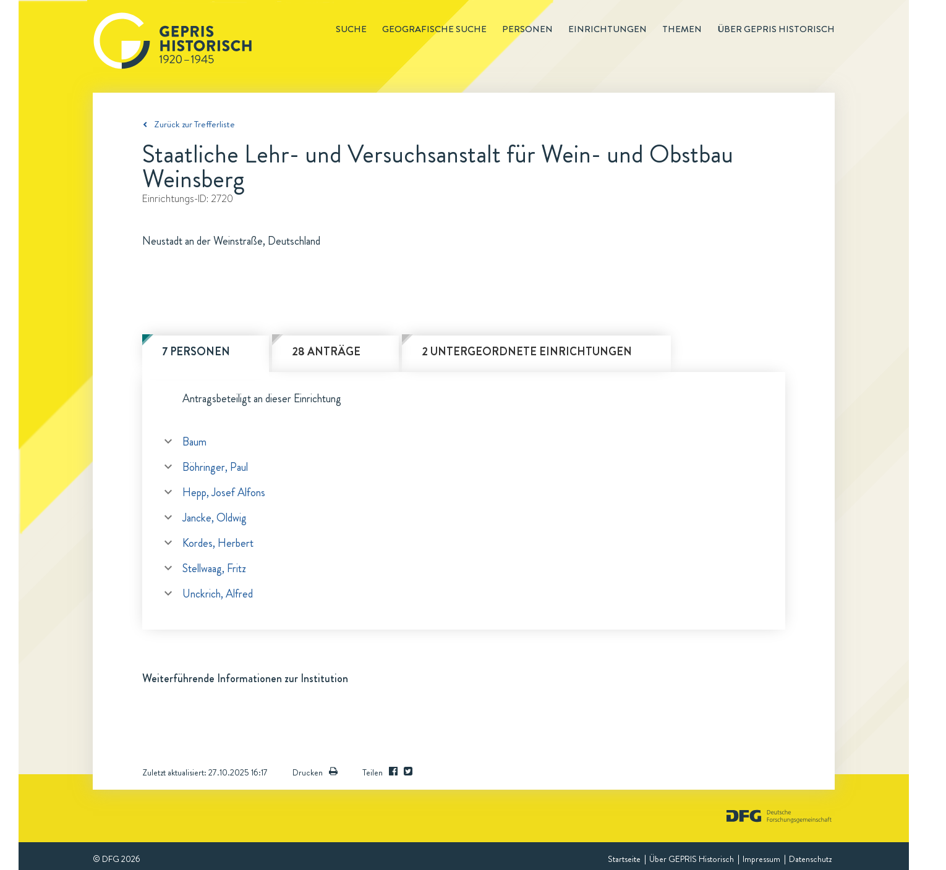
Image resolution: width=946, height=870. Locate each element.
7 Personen (196, 352)
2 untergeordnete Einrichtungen (527, 352)
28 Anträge (326, 352)
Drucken (315, 772)
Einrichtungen (607, 29)
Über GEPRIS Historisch (691, 859)
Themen (682, 29)
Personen (527, 29)
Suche (351, 29)
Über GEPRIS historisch (776, 29)
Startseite (624, 859)
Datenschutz (810, 859)
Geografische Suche (434, 29)
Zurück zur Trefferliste (194, 124)
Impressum (761, 859)
